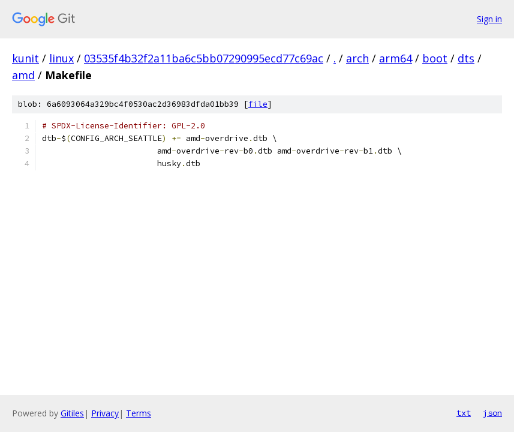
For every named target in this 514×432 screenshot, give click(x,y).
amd (23, 75)
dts (466, 58)
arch (357, 58)
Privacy (105, 413)
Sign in (489, 19)
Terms (138, 413)
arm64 (395, 58)
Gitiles (72, 413)
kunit (25, 58)
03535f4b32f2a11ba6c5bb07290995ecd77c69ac (203, 58)
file (257, 104)
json (492, 412)
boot (434, 58)
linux (61, 58)
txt (463, 412)
